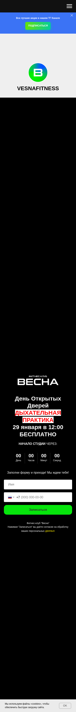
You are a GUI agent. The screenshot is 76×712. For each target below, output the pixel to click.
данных (50, 530)
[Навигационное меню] (69, 6)
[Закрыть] (72, 15)
